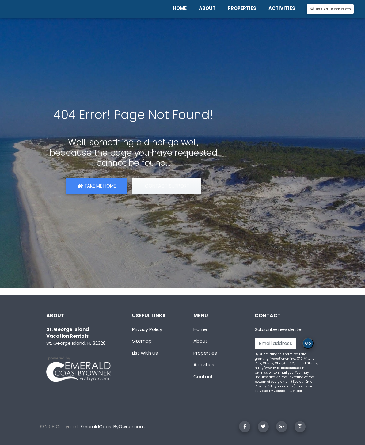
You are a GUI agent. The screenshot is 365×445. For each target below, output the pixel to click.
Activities (203, 364)
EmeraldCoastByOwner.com (113, 426)
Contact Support (166, 186)
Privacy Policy (147, 329)
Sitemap (142, 341)
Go (308, 343)
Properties (205, 353)
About (200, 341)
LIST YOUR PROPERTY (331, 8)
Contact (203, 376)
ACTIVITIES (283, 8)
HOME (181, 8)
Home (200, 329)
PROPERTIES (243, 8)
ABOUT (208, 8)
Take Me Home (97, 186)
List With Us (145, 353)
